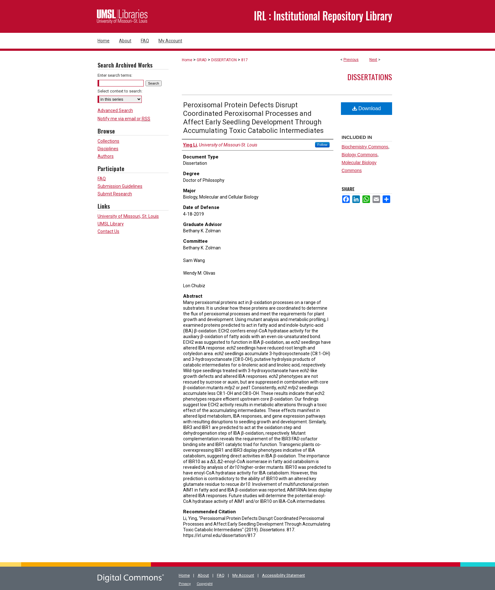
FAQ (102, 178)
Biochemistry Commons (365, 146)
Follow (322, 144)
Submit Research (115, 193)
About (203, 575)
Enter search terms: (115, 75)
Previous (351, 59)
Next (373, 59)
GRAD (202, 60)
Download (366, 108)
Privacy (185, 584)
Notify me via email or (124, 118)
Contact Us (108, 231)
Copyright (204, 584)
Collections (108, 141)
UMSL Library (111, 223)
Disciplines (108, 148)
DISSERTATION (224, 60)
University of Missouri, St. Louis (128, 216)
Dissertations (369, 76)
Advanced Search (115, 110)
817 (244, 60)
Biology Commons (360, 154)
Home (187, 60)
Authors (106, 156)
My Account (243, 575)
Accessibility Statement (283, 575)
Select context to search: (120, 91)
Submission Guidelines (120, 186)
